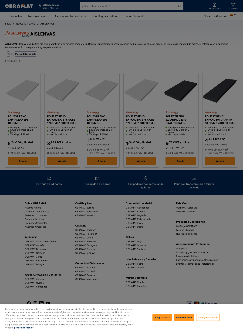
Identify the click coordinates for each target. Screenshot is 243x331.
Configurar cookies (208, 317)
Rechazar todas (184, 317)
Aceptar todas (162, 317)
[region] (121, 317)
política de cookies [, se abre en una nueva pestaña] (24, 327)
